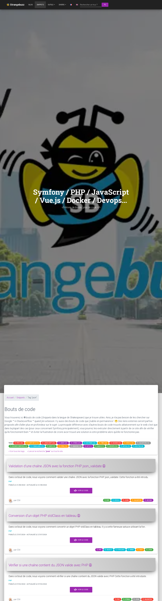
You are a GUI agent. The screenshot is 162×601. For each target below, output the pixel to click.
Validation (136, 500)
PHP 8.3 (116, 500)
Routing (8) (138, 446)
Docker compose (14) (18, 446)
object (108, 549)
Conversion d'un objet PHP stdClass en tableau (44, 516)
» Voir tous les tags (17, 451)
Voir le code (81, 490)
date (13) (51, 446)
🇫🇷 (71, 5)
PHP (107, 500)
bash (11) (99, 446)
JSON (136, 599)
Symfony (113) (33, 443)
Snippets (40, 5)
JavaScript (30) (48, 443)
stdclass (120, 549)
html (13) (63, 446)
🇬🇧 (77, 5)
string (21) (76, 443)
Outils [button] (51, 5)
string (126, 599)
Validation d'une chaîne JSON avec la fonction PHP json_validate (57, 466)
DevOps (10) (112, 446)
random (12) (76, 446)
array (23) (63, 443)
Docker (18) (116, 443)
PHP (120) (19, 443)
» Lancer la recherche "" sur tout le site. (45, 451)
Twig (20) (103, 443)
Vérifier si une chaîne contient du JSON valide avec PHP (50, 565)
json (125, 500)
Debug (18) (129, 443)
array (131, 549)
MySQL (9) (125, 446)
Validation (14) (143, 443)
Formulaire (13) (37, 446)
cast (140, 549)
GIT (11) (88, 446)
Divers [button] (62, 5)
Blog (31, 5)
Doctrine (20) (89, 443)
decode (148, 500)
